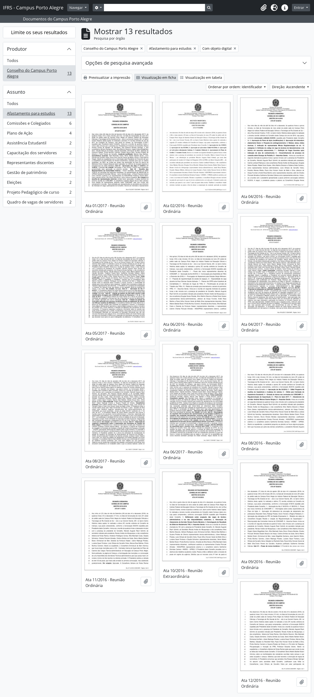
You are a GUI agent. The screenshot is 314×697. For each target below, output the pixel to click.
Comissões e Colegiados (39, 124)
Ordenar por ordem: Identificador (235, 87)
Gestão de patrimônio (39, 174)
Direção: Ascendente (289, 87)
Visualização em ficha (156, 77)
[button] (263, 7)
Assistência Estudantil (39, 144)
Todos (12, 60)
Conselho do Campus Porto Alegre (39, 73)
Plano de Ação (39, 134)
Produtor (17, 49)
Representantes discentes (39, 164)
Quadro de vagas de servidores (39, 203)
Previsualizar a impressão (107, 77)
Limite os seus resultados (39, 32)
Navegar (76, 7)
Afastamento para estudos (39, 114)
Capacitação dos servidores (39, 154)
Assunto (16, 92)
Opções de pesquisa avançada (119, 63)
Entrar (299, 7)
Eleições (39, 183)
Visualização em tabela (201, 77)
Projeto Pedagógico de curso (39, 193)
